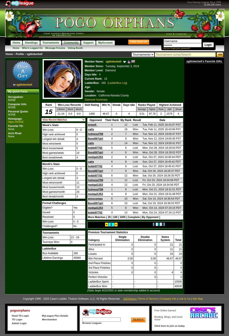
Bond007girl (95, 138)
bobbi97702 (95, 147)
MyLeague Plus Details (55, 315)
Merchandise (49, 319)
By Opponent (150, 217)
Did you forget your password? (177, 48)
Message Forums (55, 48)
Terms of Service (148, 298)
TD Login (17, 319)
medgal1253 (95, 157)
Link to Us (184, 298)
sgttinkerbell (24, 84)
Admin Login (19, 323)
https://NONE (16, 121)
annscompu (95, 198)
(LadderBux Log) (117, 82)
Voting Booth (75, 48)
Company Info (168, 298)
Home (16, 48)
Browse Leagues (92, 323)
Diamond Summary (96, 99)
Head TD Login (20, 315)
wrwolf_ (93, 124)
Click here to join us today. (170, 326)
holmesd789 (95, 134)
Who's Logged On (32, 48)
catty (91, 129)
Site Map (197, 298)
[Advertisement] (22, 210)
